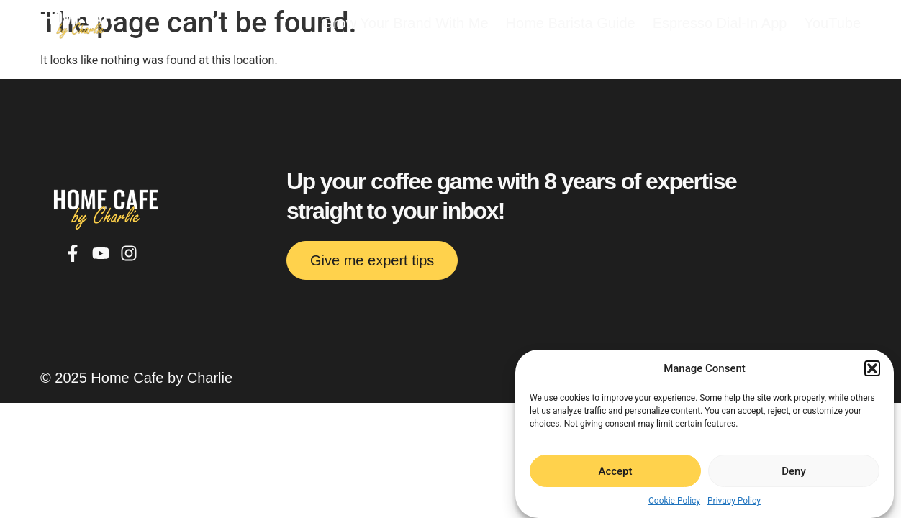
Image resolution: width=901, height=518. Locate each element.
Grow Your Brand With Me (405, 23)
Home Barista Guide (570, 23)
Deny (794, 471)
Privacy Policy (734, 501)
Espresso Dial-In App (720, 23)
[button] (872, 368)
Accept (615, 471)
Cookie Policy (674, 501)
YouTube (832, 23)
